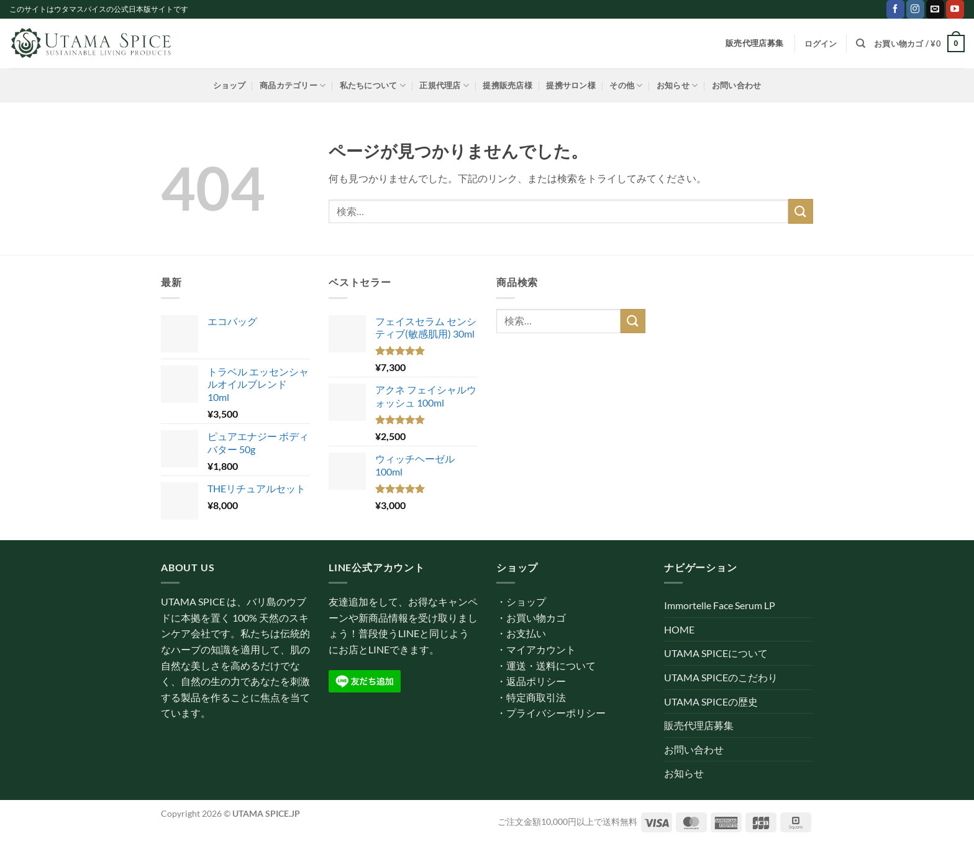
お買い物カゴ (536, 617)
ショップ (229, 85)
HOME (679, 629)
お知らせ (677, 85)
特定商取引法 (536, 697)
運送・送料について (551, 665)
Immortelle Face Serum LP (719, 605)
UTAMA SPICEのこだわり (721, 677)
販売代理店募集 (699, 725)
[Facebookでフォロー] (895, 9)
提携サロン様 (571, 85)
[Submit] (800, 211)
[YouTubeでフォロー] (955, 9)
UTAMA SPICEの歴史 (711, 701)
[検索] (860, 43)
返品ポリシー (536, 681)
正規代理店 (444, 85)
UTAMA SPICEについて (716, 653)
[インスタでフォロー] (915, 9)
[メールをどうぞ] (935, 9)
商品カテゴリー (292, 85)
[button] (820, 43)
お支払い (526, 633)
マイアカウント (541, 649)
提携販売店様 (507, 85)
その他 (625, 85)
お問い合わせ (737, 85)
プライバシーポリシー (556, 713)
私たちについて (373, 85)
